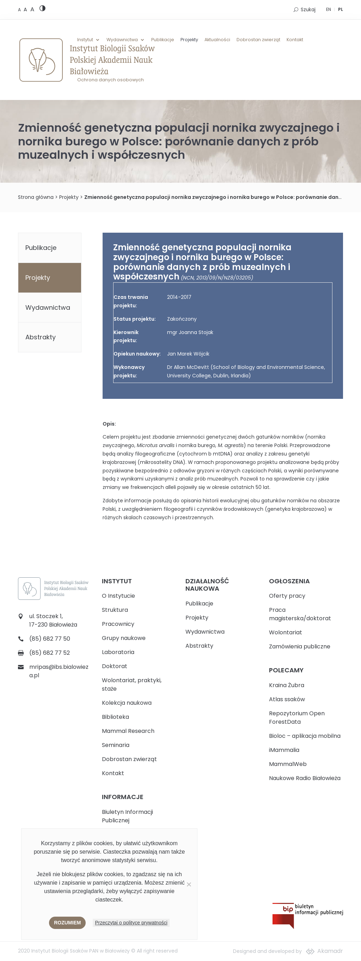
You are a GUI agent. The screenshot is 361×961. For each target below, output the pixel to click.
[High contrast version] (42, 10)
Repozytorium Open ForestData (297, 717)
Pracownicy (118, 624)
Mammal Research (128, 731)
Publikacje (162, 39)
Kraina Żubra (286, 685)
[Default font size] (20, 10)
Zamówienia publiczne (299, 646)
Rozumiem (67, 922)
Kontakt (295, 39)
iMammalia (284, 750)
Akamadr (330, 951)
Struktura (115, 610)
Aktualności (217, 39)
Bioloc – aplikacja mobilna (305, 736)
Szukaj (308, 9)
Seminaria (115, 745)
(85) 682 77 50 (49, 639)
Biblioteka (115, 717)
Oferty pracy (287, 596)
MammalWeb (288, 764)
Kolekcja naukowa (127, 703)
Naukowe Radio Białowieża (305, 778)
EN (328, 9)
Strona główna (36, 197)
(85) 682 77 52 (49, 653)
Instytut (85, 39)
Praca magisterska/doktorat (300, 614)
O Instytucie (118, 596)
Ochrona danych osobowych (110, 79)
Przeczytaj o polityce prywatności (131, 922)
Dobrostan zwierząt (258, 39)
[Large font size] (32, 9)
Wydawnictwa (122, 39)
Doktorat (114, 666)
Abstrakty (40, 337)
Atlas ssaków (287, 699)
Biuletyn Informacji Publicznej (127, 816)
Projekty (189, 39)
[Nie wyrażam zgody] (188, 884)
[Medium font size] (26, 9)
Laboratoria (118, 652)
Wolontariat (285, 632)
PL (340, 9)
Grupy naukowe (124, 638)
